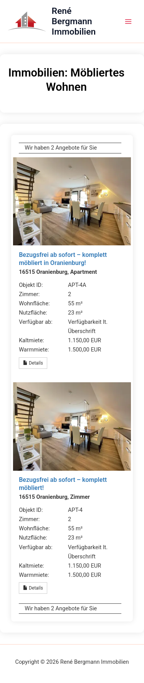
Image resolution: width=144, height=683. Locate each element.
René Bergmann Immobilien (74, 21)
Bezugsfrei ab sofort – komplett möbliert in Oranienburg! (63, 259)
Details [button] (33, 363)
